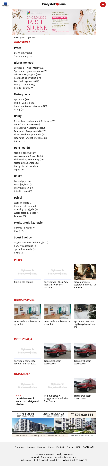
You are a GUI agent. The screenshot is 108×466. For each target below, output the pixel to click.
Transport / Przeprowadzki (27, 131)
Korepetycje (20, 181)
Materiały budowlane (25, 163)
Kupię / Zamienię (23, 84)
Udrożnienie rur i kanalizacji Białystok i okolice (27, 401)
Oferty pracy (20, 53)
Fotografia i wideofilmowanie (29, 138)
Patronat (41, 447)
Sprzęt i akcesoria (23, 249)
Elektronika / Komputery (26, 159)
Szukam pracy (21, 56)
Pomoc (70, 447)
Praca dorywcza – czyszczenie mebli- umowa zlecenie (87, 285)
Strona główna (19, 38)
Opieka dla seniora (23, 282)
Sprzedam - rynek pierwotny (28, 71)
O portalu (19, 447)
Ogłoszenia (31, 38)
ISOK (78, 447)
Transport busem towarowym (52, 362)
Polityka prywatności (45, 454)
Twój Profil (88, 447)
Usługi (17, 109)
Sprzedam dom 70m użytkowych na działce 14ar (85, 324)
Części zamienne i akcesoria (28, 106)
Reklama (30, 447)
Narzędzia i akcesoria (25, 166)
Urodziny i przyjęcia (24, 209)
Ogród (17, 169)
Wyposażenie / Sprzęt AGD (27, 156)
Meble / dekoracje (23, 152)
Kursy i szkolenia (22, 188)
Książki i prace (21, 191)
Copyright (35, 457)
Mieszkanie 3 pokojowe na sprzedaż (27, 322)
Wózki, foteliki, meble (25, 213)
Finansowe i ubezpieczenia (27, 134)
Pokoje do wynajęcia (24, 81)
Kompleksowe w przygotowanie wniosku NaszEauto (56, 398)
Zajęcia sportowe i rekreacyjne (29, 242)
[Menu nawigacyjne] (103, 4)
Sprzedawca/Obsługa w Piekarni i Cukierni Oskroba (56, 285)
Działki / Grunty (22, 88)
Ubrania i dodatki (23, 227)
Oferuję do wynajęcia (24, 74)
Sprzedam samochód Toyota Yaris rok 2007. (25, 362)
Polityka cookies (65, 454)
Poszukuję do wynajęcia (26, 78)
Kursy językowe (21, 184)
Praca (51, 447)
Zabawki (18, 216)
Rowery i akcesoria (23, 246)
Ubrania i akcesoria (24, 206)
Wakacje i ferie (21, 202)
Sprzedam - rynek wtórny (27, 67)
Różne (17, 141)
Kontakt (60, 447)
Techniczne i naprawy (25, 124)
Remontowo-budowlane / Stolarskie (32, 121)
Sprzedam (19, 99)
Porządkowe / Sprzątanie (27, 128)
